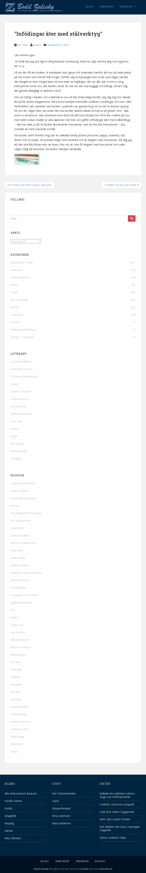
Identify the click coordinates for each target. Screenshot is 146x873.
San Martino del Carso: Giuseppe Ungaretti (120, 828)
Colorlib (83, 869)
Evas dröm (17, 528)
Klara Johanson (61, 823)
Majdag (9, 823)
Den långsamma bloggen (25, 513)
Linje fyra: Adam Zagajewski (117, 812)
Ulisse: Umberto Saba (113, 837)
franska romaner (20, 391)
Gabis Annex (18, 558)
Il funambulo (18, 587)
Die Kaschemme (20, 520)
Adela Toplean (19, 491)
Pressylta (16, 669)
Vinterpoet (16, 744)
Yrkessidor (125, 6)
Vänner (9, 831)
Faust (55, 801)
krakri (13, 617)
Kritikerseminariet (21, 414)
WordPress (106, 869)
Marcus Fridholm (20, 647)
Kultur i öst (17, 625)
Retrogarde (17, 443)
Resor (14, 285)
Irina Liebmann (61, 816)
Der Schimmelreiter (64, 793)
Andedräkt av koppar (23, 498)
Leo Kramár (17, 632)
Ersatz (14, 384)
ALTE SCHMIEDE (20, 361)
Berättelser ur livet (58, 45)
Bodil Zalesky (41, 869)
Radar (14, 436)
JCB (12, 610)
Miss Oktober (13, 838)
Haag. (21, 66)
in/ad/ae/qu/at (19, 399)
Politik (14, 292)
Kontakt (100, 861)
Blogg (90, 6)
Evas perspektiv (19, 535)
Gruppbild (10, 816)
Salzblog (15, 699)
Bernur (14, 505)
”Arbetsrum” (106, 6)
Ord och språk (19, 300)
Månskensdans (19, 640)
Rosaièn (15, 692)
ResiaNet (16, 684)
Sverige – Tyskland (21, 337)
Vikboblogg (17, 736)
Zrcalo (14, 751)
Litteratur (16, 270)
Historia (15, 322)
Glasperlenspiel (61, 808)
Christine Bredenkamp (24, 376)
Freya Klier (16, 550)
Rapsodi (15, 677)
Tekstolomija (18, 714)
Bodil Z (37, 45)
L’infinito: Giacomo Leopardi (117, 804)
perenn (14, 428)
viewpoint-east (19, 729)
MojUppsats (17, 654)
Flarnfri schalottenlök (23, 543)
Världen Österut (20, 721)
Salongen (16, 458)
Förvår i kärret (13, 801)
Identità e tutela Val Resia (26, 572)
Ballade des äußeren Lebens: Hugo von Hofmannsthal (117, 795)
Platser (14, 307)
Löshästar (16, 314)
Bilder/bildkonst (19, 277)
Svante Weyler (19, 707)
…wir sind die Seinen (22, 483)
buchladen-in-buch (21, 369)
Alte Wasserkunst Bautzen (21, 793)
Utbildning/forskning (22, 329)
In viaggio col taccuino (24, 595)
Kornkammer (18, 406)
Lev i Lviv (16, 421)
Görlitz (9, 808)
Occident (15, 662)
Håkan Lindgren (20, 565)
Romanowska (18, 451)
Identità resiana (19, 580)
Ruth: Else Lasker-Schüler (115, 819)
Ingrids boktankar (21, 602)
